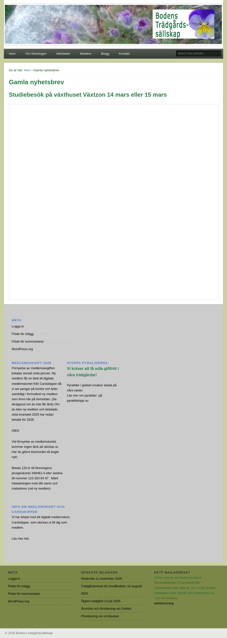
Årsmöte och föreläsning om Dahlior (106, 608)
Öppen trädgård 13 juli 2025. (101, 601)
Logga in (18, 326)
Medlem (85, 53)
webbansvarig (164, 603)
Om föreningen (35, 53)
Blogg (105, 53)
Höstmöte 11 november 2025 (101, 578)
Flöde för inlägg (23, 334)
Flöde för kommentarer (28, 341)
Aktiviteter (63, 53)
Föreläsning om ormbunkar (100, 616)
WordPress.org (22, 349)
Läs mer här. (20, 538)
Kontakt (124, 53)
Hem (12, 53)
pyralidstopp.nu (77, 400)
